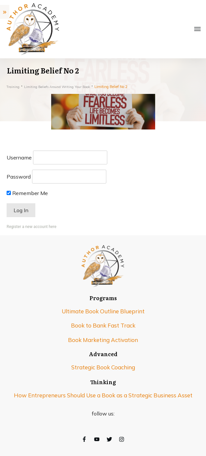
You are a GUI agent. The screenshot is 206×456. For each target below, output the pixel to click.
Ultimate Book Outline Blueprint (103, 311)
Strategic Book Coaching (103, 367)
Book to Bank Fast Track (103, 325)
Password (19, 176)
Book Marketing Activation (103, 339)
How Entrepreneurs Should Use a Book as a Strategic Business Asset (103, 395)
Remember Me (27, 193)
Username (19, 157)
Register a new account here (31, 226)
